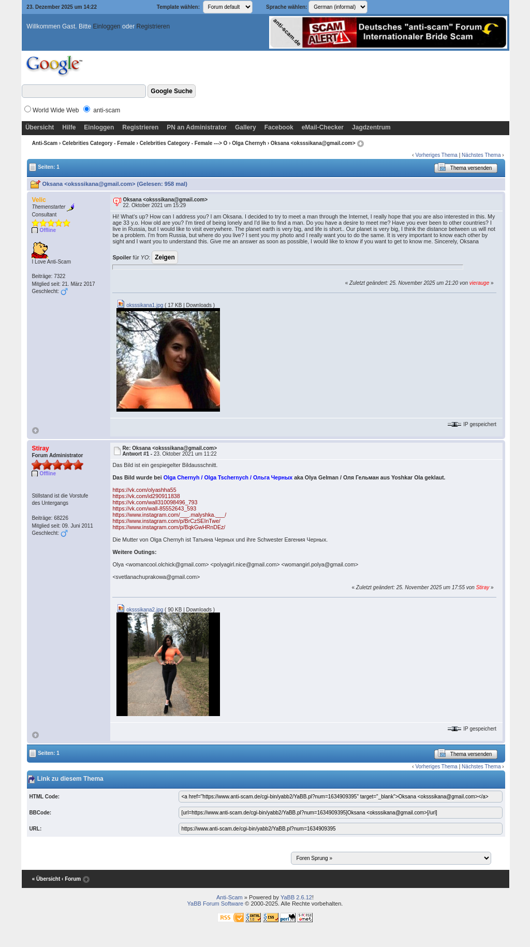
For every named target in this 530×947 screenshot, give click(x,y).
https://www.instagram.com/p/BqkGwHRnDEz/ (168, 527)
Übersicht (39, 127)
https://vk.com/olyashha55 (144, 490)
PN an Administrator (197, 127)
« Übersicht (46, 879)
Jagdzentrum (371, 127)
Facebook (278, 127)
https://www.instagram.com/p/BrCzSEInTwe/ (166, 521)
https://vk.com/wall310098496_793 (154, 502)
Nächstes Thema (481, 155)
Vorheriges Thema (436, 155)
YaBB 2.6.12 (296, 897)
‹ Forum (71, 879)
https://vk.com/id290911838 (146, 496)
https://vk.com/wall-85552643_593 (154, 508)
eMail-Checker (323, 127)
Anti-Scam (44, 143)
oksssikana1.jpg (139, 305)
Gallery (245, 127)
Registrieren (153, 26)
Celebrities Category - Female (98, 143)
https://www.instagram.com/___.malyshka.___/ (169, 515)
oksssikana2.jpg (139, 610)
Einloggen (106, 26)
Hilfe (69, 127)
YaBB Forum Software (215, 903)
